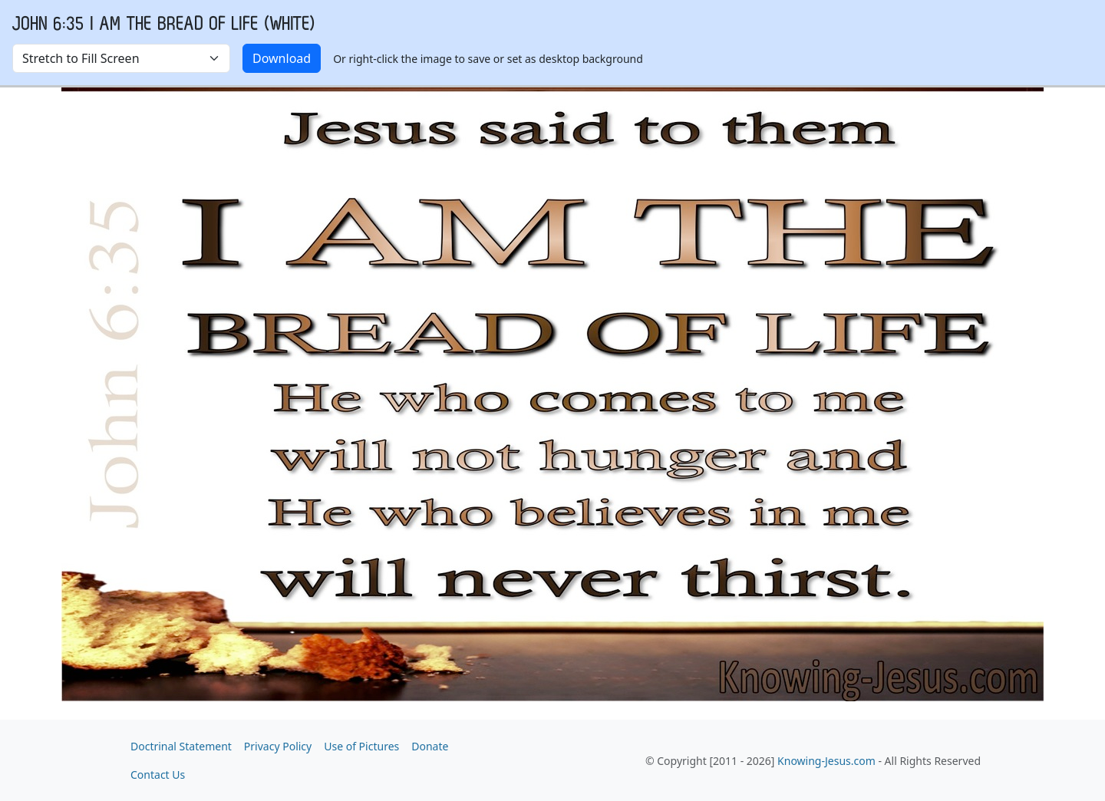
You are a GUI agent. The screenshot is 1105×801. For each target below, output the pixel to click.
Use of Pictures (361, 746)
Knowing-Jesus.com (826, 760)
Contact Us (157, 774)
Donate (429, 746)
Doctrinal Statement (181, 746)
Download (281, 58)
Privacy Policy (278, 746)
